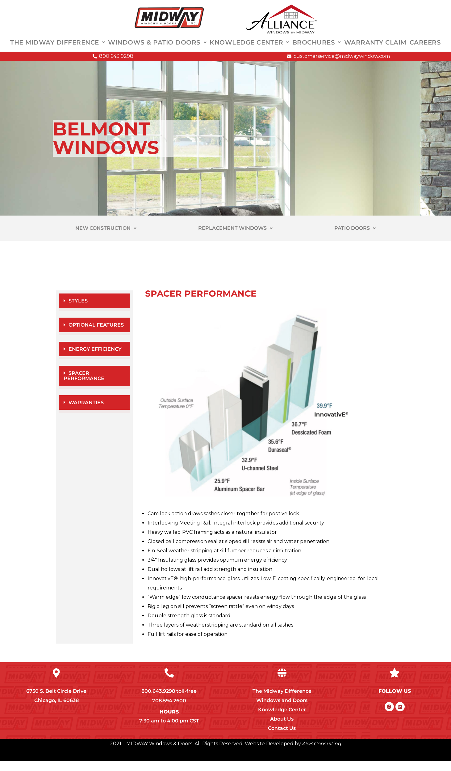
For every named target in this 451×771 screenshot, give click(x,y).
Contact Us (282, 738)
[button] (94, 312)
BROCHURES (316, 47)
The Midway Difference (282, 701)
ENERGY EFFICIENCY (95, 359)
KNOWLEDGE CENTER (249, 47)
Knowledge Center (282, 720)
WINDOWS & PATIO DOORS (157, 47)
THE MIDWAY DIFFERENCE (57, 47)
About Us (282, 729)
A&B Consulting (321, 754)
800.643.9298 (158, 701)
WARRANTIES (86, 413)
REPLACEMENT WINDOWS (235, 238)
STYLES (78, 311)
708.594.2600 (169, 711)
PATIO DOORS (355, 238)
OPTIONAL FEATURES (96, 335)
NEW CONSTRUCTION (105, 238)
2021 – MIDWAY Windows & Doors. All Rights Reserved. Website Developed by (205, 754)
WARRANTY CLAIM (375, 47)
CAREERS (425, 47)
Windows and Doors (281, 710)
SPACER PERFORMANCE (84, 386)
